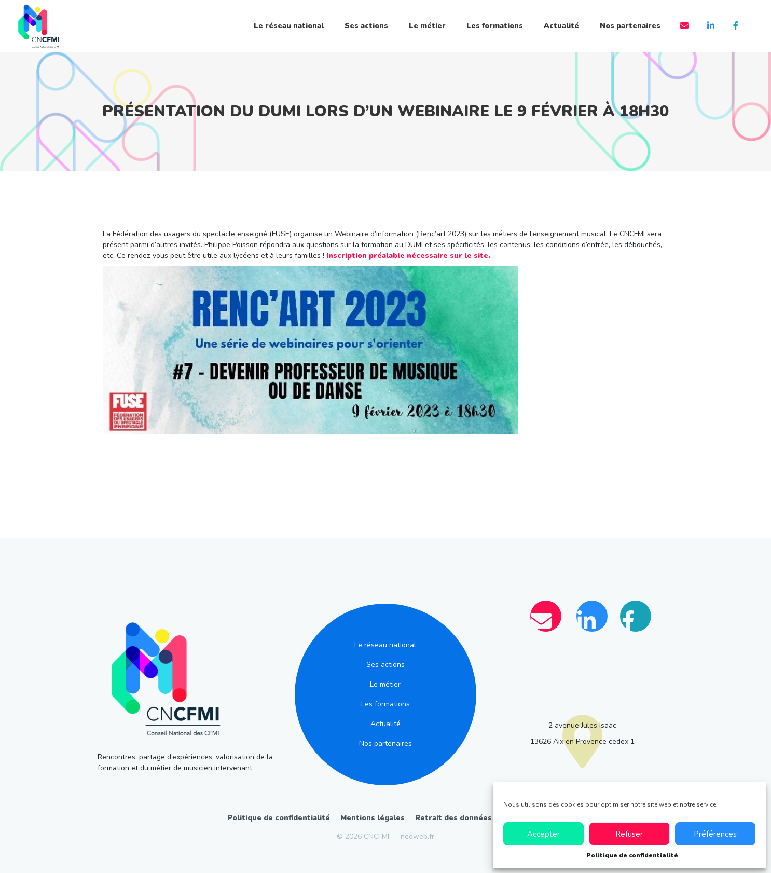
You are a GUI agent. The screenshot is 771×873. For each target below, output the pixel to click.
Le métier (427, 26)
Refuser (629, 834)
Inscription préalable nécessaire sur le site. (408, 256)
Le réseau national (289, 26)
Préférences (715, 834)
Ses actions (366, 26)
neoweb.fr (417, 836)
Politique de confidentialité (632, 855)
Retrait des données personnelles (479, 818)
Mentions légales (372, 818)
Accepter (543, 834)
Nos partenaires (630, 26)
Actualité (561, 26)
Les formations (494, 26)
